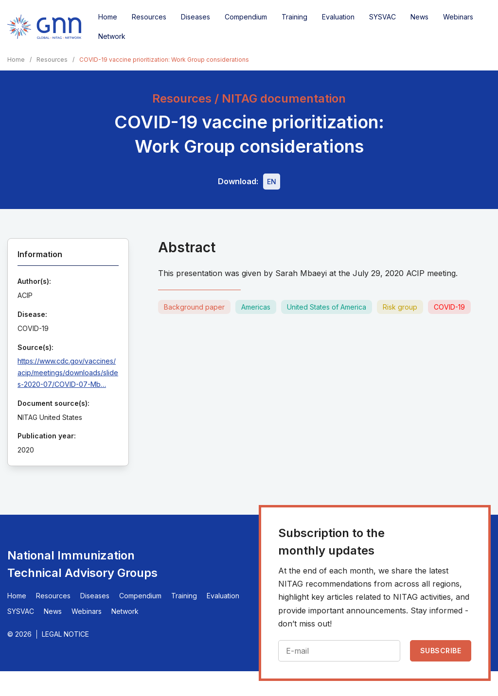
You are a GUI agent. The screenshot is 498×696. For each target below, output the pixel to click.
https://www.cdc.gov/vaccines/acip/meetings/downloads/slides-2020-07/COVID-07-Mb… (68, 372)
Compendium (246, 17)
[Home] (44, 27)
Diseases (195, 17)
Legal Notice (65, 634)
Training (294, 17)
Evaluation (338, 17)
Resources (149, 17)
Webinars (458, 17)
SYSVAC (382, 17)
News (419, 17)
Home (107, 17)
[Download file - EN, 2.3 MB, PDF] (271, 182)
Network (111, 36)
